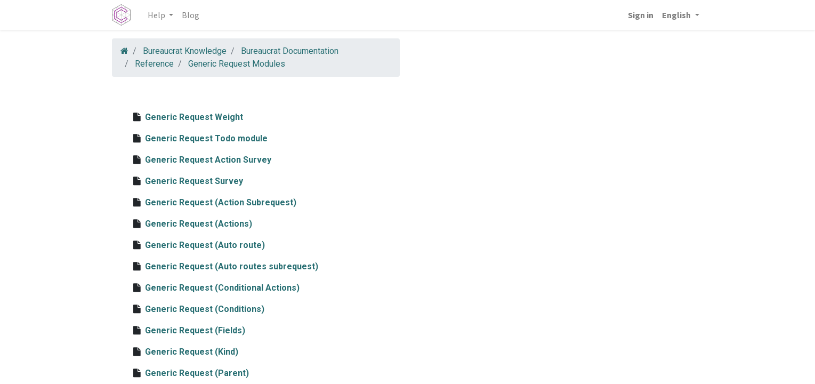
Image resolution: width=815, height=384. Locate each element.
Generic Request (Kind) (191, 352)
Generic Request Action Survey (208, 160)
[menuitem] (190, 15)
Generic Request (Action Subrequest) (220, 202)
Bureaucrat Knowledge (185, 51)
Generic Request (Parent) (197, 373)
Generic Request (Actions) (198, 224)
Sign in (640, 15)
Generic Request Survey (194, 181)
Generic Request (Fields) (195, 330)
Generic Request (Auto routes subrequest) (231, 266)
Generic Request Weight (194, 117)
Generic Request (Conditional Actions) (222, 288)
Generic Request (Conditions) (204, 309)
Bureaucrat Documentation (289, 51)
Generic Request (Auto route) (205, 245)
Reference (154, 64)
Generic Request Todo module (206, 138)
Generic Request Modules (236, 64)
